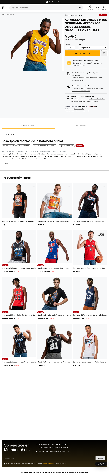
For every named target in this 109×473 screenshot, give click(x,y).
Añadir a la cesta (82, 53)
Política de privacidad (49, 463)
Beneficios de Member (54, 2)
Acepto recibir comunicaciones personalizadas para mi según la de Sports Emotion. (36, 463)
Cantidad (68, 44)
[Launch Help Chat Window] (101, 464)
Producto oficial (23, 146)
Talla (79, 44)
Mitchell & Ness (8, 146)
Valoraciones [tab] (81, 126)
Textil (3, 14)
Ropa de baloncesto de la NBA (44, 146)
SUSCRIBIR (100, 458)
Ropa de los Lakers (66, 146)
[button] (86, 88)
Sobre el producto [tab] (28, 126)
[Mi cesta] (104, 7)
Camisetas (10, 14)
